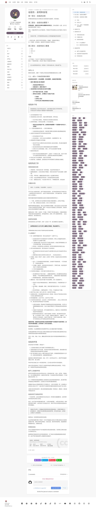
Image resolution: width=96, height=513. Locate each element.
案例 (18, 2)
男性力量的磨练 (76, 102)
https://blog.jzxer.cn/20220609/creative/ (38, 441)
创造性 (33, 450)
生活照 (14, 2)
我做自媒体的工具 (76, 108)
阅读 (40, 9)
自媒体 (73, 109)
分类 (22, 2)
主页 (10, 2)
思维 (30, 450)
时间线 (26, 2)
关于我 (35, 2)
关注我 (15, 33)
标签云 (30, 2)
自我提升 (74, 103)
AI (78, 97)
